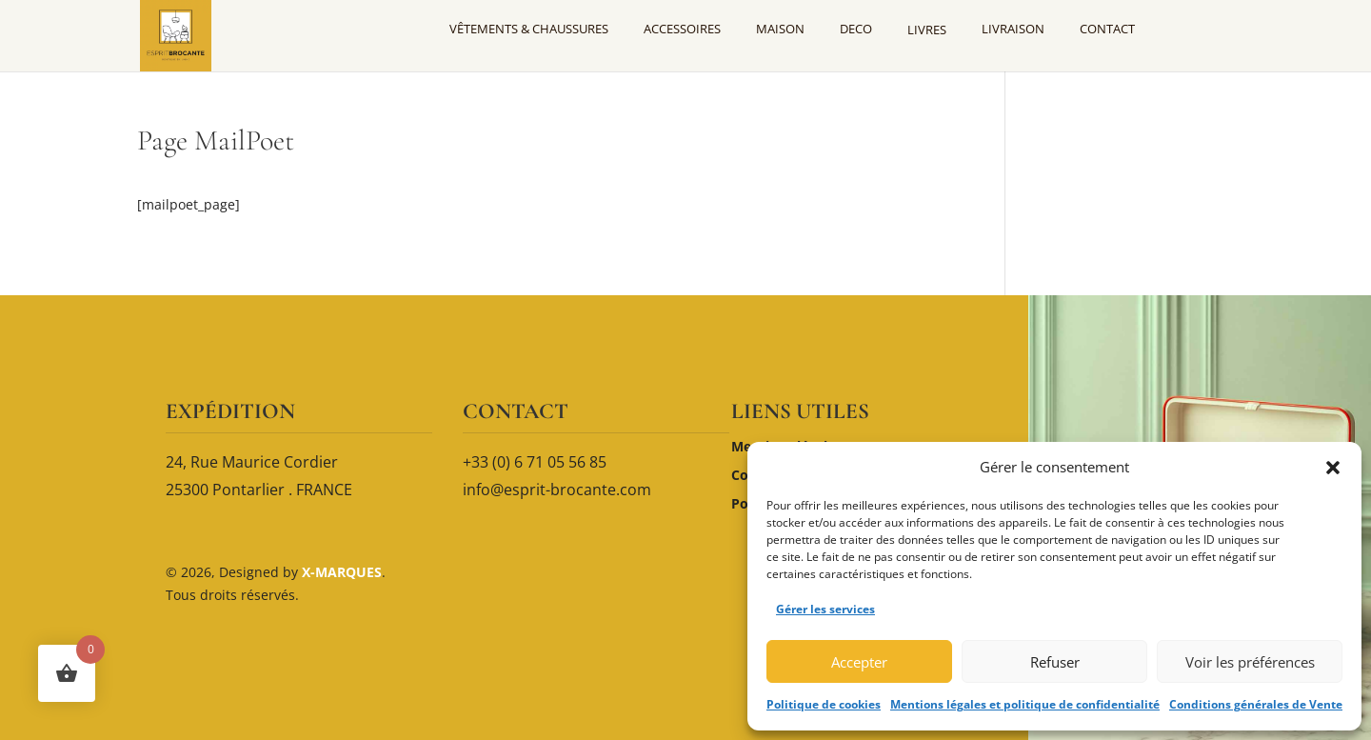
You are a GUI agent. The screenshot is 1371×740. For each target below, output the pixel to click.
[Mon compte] (1194, 28)
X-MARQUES (340, 572)
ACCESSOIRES (682, 28)
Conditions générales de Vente (1255, 704)
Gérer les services (825, 609)
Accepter (859, 661)
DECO (856, 28)
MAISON (780, 28)
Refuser (1055, 661)
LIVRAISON (1013, 28)
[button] (1332, 467)
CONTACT (1107, 28)
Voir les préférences (1250, 661)
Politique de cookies (823, 704)
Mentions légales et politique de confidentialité (1025, 704)
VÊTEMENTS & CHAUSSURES (528, 28)
